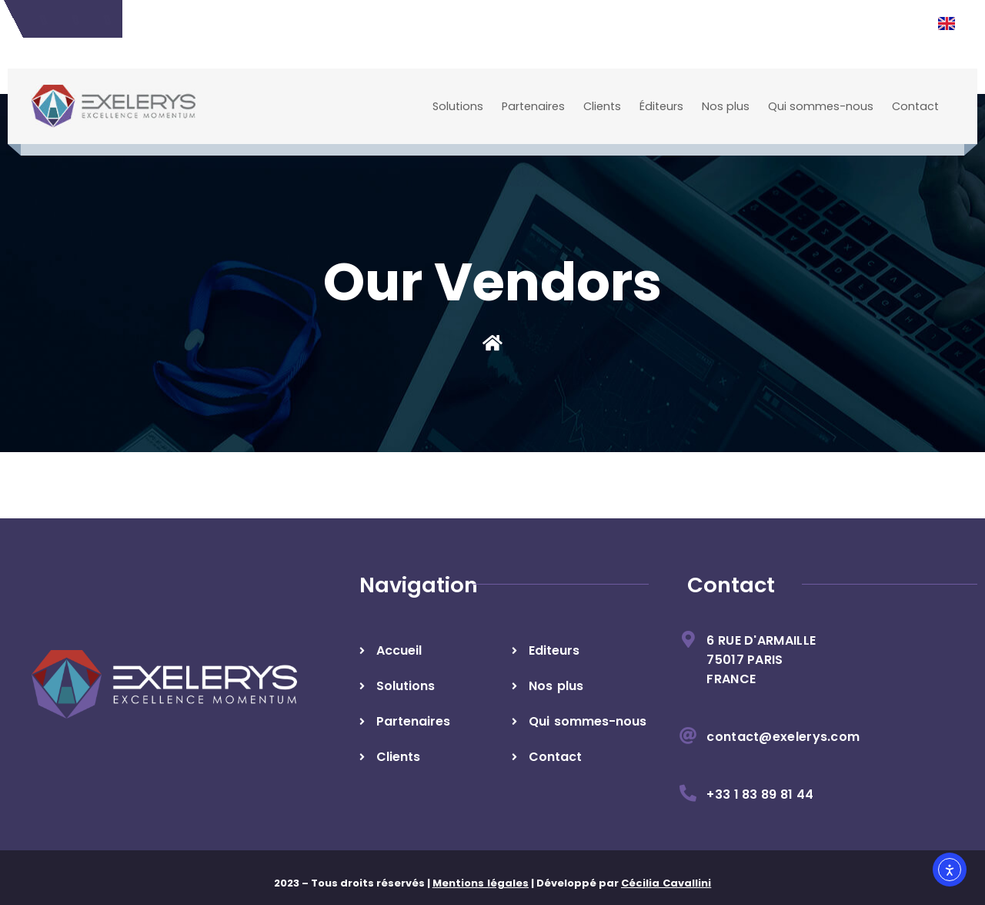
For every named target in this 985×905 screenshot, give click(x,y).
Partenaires (533, 106)
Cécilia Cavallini (666, 883)
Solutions (457, 106)
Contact (915, 106)
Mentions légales (480, 883)
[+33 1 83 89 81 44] (687, 793)
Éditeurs (661, 106)
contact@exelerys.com (783, 737)
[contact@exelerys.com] (687, 735)
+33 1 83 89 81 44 (759, 794)
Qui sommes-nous (820, 106)
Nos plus (726, 106)
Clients (602, 106)
